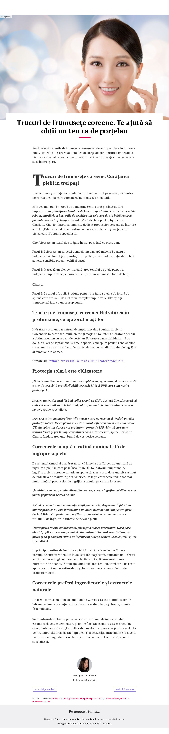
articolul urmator (125, 689)
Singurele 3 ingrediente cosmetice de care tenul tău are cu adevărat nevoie (84, 719)
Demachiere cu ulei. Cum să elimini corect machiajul (86, 361)
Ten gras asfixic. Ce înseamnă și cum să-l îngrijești (84, 723)
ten (64, 698)
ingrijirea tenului (74, 698)
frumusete (57, 698)
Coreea (100, 698)
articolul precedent (44, 689)
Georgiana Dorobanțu (84, 675)
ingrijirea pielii (89, 698)
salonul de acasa (111, 698)
